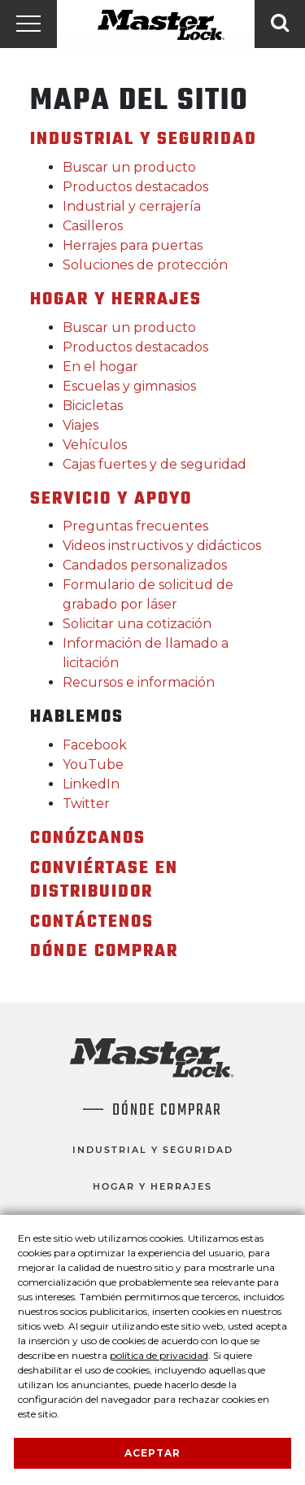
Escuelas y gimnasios (129, 386)
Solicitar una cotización (137, 623)
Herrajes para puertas (133, 245)
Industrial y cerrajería (132, 206)
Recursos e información (139, 682)
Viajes (80, 425)
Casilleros (93, 226)
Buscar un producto (129, 167)
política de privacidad (159, 1355)
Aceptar (152, 1453)
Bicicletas (93, 405)
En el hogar (100, 366)
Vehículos (95, 444)
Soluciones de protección (145, 265)
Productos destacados (135, 186)
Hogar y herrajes (152, 1186)
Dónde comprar (167, 1110)
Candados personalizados (145, 565)
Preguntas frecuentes (135, 526)
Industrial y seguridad (152, 1149)
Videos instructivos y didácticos (162, 545)
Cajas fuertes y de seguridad (154, 464)
